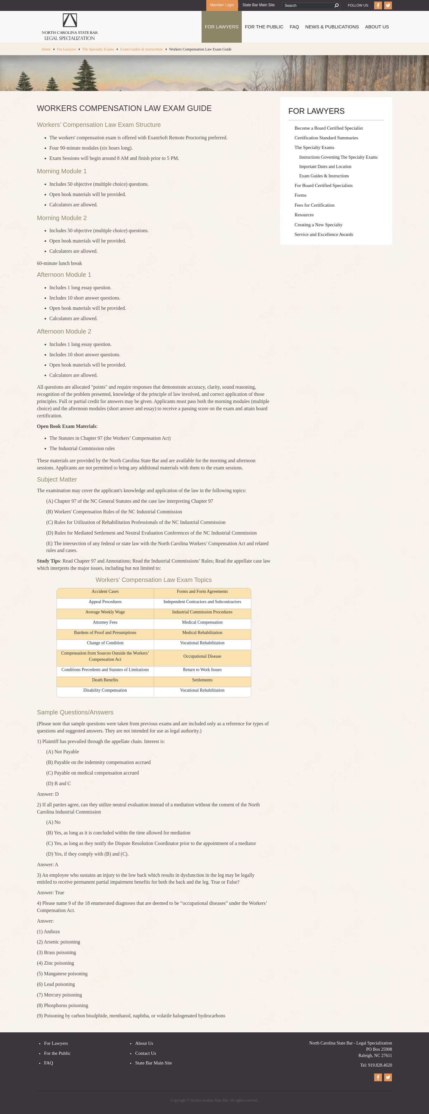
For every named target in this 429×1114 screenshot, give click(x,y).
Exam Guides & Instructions (141, 49)
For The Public (264, 26)
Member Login (222, 5)
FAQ (294, 26)
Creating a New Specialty (319, 224)
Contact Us (145, 1053)
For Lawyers (222, 26)
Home (46, 49)
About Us (377, 26)
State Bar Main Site (258, 5)
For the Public (57, 1053)
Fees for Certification (315, 205)
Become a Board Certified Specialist (329, 128)
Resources (304, 214)
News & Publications (332, 26)
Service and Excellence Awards (324, 234)
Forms (301, 195)
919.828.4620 (380, 1065)
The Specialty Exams (98, 49)
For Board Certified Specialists (324, 185)
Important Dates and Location (325, 166)
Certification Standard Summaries (326, 137)
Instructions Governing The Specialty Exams (338, 157)
